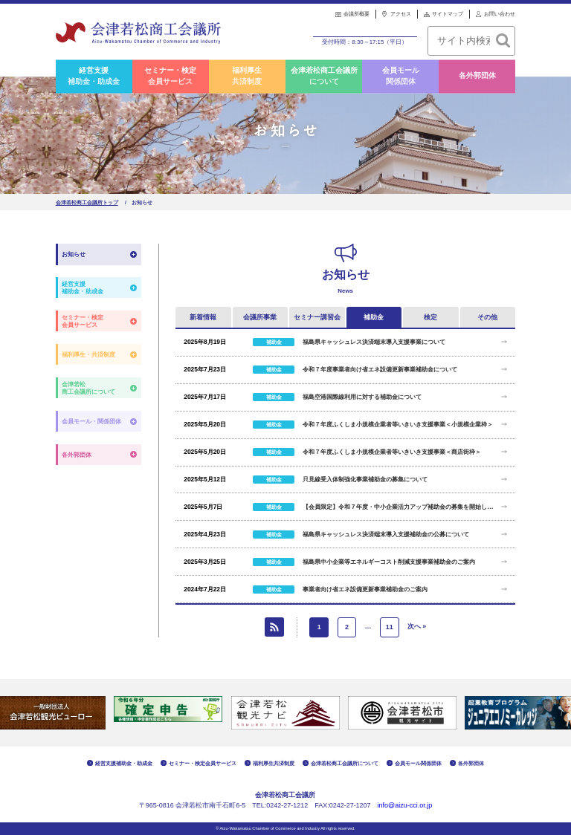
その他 (487, 317)
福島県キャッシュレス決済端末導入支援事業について (374, 341)
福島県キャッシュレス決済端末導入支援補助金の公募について (386, 534)
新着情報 (203, 317)
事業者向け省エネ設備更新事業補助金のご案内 (365, 589)
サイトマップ (447, 13)
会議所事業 (260, 317)
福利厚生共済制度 (247, 76)
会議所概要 (356, 13)
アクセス (400, 13)
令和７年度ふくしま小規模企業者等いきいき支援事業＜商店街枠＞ (392, 451)
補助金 (374, 317)
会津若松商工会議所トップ (87, 202)
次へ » (417, 627)
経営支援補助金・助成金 (94, 76)
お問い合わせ (499, 13)
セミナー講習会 (317, 317)
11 (389, 627)
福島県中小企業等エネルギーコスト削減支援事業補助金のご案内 (389, 561)
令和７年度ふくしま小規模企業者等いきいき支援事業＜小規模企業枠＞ (398, 424)
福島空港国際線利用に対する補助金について (362, 396)
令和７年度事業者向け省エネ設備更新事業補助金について (380, 369)
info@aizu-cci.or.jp (405, 806)
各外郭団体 (477, 76)
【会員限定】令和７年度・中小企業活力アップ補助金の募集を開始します (398, 506)
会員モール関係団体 (400, 76)
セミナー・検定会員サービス (170, 76)
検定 (430, 317)
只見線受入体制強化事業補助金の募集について (365, 479)
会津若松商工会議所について (324, 76)
